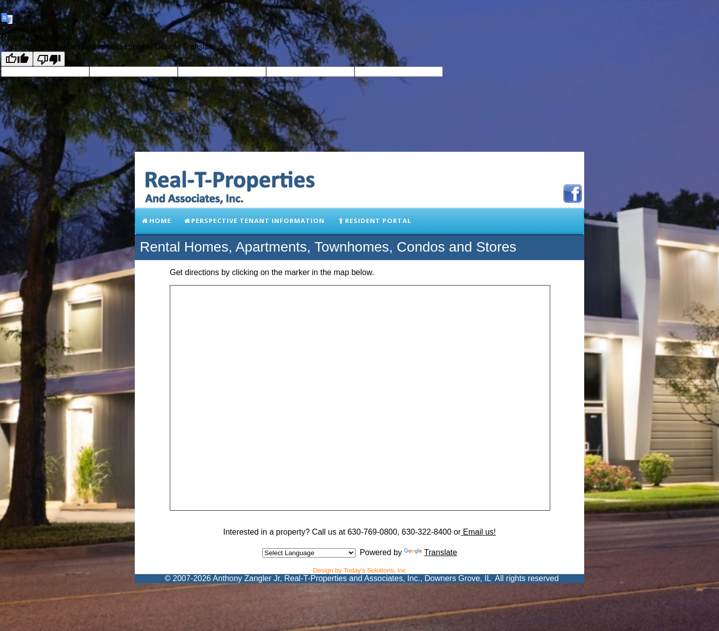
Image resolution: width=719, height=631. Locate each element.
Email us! (478, 532)
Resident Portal (374, 220)
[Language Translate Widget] (309, 553)
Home (156, 220)
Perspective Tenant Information (254, 220)
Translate (430, 552)
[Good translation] (17, 58)
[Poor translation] (49, 58)
